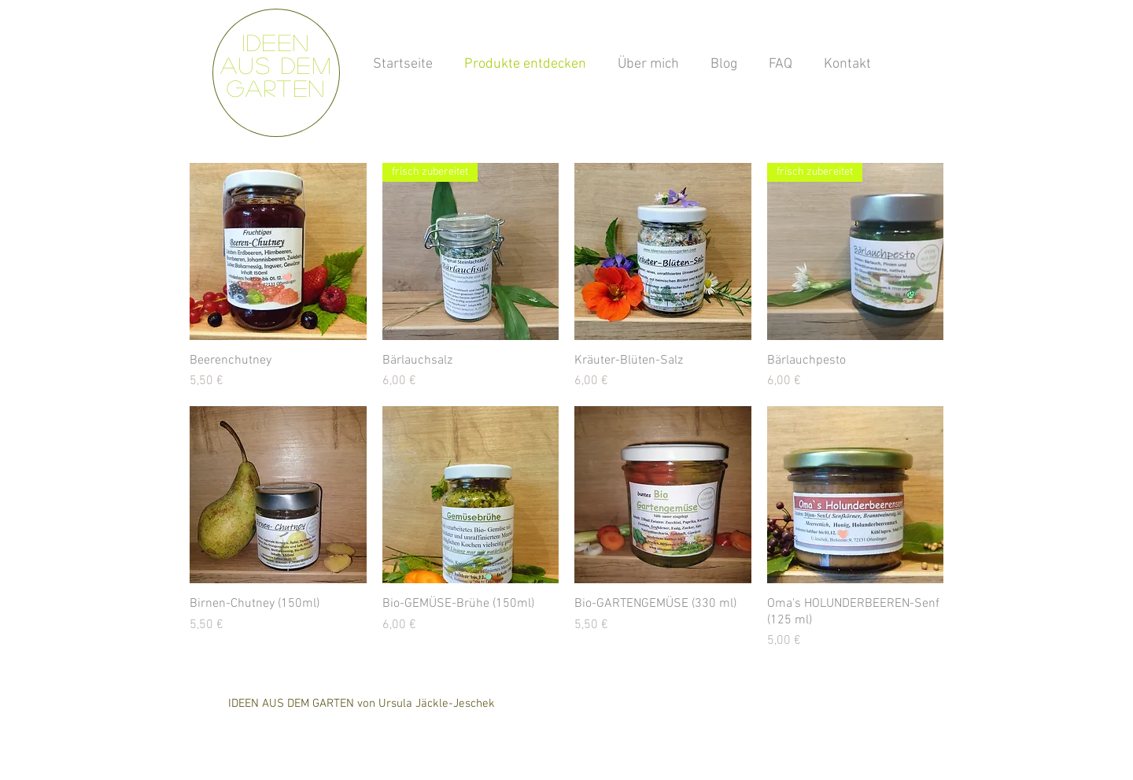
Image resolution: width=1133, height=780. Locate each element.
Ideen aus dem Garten (276, 65)
